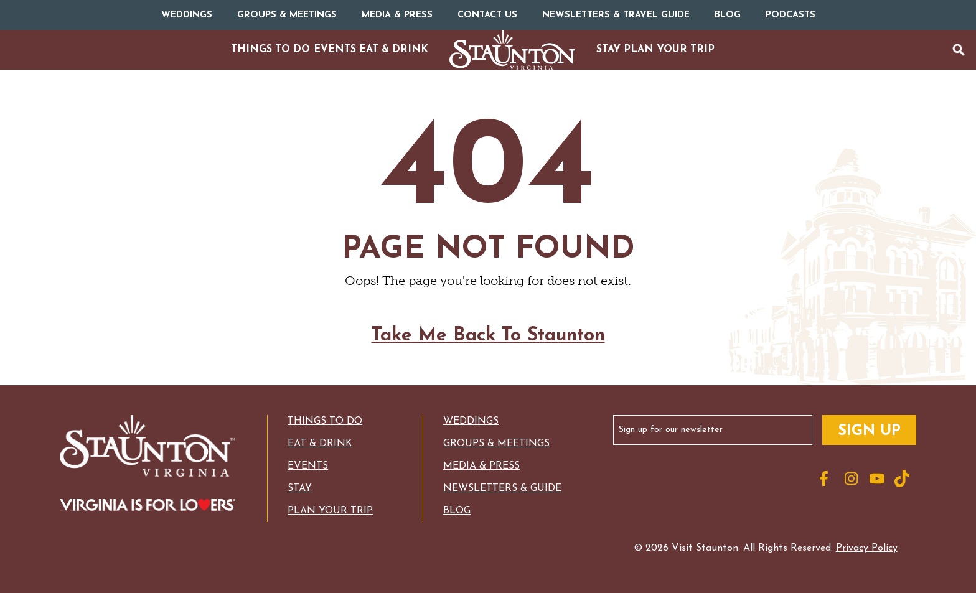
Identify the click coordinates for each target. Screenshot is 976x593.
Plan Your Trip (330, 511)
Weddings (186, 15)
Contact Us (487, 15)
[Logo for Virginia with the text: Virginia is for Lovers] (147, 506)
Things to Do (325, 421)
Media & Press (397, 15)
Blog (728, 15)
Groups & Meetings (287, 15)
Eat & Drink (320, 444)
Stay (300, 488)
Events (308, 466)
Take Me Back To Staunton (488, 345)
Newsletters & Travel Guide (616, 15)
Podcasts (790, 15)
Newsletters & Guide (502, 488)
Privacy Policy (867, 548)
